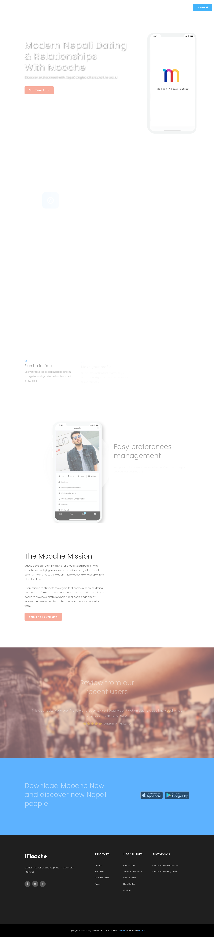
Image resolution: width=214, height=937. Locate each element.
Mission (94, 7)
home (83, 7)
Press (97, 884)
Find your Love (38, 90)
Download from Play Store (164, 871)
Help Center (129, 884)
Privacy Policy (129, 865)
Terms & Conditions (132, 871)
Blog (104, 7)
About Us (99, 871)
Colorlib (121, 930)
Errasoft (142, 930)
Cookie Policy (129, 877)
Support (115, 7)
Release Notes (102, 877)
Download (202, 7)
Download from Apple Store (165, 865)
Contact (129, 7)
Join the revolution (43, 616)
